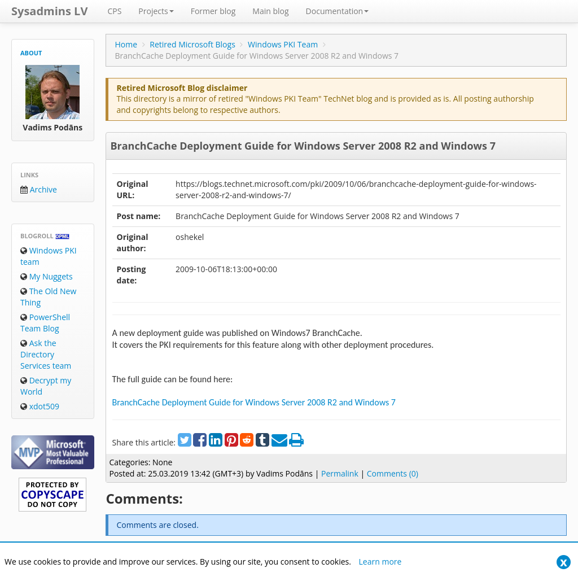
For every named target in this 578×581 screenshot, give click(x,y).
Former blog (213, 11)
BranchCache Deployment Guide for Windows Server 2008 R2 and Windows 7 (302, 145)
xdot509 (39, 406)
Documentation (337, 11)
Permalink (339, 473)
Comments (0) (392, 473)
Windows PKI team (48, 256)
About (31, 53)
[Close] (564, 562)
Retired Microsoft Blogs (192, 44)
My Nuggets (46, 276)
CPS (114, 11)
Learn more (380, 561)
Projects (155, 11)
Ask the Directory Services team (45, 354)
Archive (38, 189)
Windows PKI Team (283, 44)
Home (126, 44)
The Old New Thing (48, 297)
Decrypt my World (45, 386)
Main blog (270, 11)
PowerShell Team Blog (45, 323)
